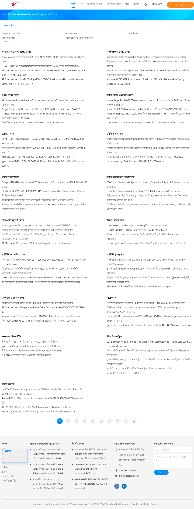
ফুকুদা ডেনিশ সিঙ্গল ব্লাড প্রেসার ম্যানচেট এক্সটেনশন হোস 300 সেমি (31, 346)
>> (134, 421)
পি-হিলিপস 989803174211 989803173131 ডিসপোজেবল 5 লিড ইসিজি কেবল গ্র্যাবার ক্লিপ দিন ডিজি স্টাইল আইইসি (44, 193)
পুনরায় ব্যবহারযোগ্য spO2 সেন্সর (16, 52)
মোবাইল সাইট (8, 476)
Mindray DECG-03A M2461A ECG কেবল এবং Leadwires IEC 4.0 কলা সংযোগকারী (91, 484)
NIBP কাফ (111, 298)
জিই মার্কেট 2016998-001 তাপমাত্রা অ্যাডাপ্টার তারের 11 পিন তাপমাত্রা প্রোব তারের (40, 321)
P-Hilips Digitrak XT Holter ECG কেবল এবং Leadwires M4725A (137, 230)
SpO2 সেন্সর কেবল (10, 95)
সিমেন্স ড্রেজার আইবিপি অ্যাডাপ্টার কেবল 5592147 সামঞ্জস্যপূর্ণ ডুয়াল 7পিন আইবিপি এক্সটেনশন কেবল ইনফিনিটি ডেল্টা (40, 270)
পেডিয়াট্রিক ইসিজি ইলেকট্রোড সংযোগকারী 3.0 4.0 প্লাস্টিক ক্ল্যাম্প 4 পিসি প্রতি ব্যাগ (144, 191)
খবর (4, 463)
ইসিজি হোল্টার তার (115, 220)
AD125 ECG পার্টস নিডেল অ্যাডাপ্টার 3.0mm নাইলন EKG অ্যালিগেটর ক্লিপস (36, 407)
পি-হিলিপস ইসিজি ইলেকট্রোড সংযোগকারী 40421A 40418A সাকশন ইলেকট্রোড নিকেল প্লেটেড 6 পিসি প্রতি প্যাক (149, 206)
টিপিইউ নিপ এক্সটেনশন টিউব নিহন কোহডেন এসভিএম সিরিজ (29, 341)
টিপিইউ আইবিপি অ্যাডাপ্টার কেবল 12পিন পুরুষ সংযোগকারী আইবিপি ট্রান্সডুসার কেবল (41, 282)
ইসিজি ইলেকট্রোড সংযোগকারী (120, 177)
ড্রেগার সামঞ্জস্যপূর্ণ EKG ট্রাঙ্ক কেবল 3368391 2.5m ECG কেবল (135, 161)
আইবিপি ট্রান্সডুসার (115, 254)
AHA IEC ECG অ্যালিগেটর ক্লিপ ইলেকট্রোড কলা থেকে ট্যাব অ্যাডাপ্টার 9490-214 (38, 411)
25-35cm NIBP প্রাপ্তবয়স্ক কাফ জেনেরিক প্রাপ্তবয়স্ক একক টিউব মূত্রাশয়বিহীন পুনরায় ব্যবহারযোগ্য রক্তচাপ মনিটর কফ (144, 309)
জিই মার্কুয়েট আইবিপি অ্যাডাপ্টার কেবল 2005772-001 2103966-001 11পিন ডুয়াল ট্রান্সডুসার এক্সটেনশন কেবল (44, 262)
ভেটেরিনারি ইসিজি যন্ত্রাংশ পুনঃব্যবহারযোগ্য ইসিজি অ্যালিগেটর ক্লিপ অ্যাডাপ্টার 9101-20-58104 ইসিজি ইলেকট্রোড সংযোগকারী (42, 391)
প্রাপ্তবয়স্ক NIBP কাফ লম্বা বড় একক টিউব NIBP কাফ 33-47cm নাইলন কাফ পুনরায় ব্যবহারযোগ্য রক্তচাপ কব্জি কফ (149, 318)
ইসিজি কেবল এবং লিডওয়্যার (120, 95)
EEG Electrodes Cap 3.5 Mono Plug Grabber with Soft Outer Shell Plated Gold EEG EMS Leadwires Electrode (149, 343)
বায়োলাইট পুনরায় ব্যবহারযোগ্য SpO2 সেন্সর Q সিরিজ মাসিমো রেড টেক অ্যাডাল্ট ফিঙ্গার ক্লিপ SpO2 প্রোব (49, 454)
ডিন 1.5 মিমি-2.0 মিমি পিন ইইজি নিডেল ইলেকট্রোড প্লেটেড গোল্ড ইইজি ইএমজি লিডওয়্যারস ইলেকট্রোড (148, 352)
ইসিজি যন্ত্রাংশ (8, 384)
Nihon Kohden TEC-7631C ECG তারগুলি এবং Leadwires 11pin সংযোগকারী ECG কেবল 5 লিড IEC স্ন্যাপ (148, 115)
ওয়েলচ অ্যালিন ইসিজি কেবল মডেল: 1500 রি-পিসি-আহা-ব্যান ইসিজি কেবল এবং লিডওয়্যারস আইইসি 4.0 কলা (91, 454)
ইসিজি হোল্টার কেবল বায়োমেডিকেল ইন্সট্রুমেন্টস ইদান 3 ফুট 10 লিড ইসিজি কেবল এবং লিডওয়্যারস (145, 236)
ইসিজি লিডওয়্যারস (10, 177)
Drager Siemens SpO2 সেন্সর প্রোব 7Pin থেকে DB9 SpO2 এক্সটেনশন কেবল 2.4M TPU (41, 109)
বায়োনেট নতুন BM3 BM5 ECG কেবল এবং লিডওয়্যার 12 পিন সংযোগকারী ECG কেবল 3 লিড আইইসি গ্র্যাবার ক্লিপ (148, 102)
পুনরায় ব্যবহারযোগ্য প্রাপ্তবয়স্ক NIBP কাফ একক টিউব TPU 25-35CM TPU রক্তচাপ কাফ (146, 303)
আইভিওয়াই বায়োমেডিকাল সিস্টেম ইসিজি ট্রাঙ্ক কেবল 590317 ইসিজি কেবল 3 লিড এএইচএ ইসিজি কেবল (148, 141)
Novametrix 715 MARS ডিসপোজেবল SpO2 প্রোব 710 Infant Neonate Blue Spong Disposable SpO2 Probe (145, 81)
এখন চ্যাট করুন (180, 4)
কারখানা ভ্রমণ (71, 33)
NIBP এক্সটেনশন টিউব (12, 336)
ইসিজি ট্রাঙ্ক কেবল (115, 134)
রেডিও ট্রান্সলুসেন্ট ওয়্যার (13, 220)
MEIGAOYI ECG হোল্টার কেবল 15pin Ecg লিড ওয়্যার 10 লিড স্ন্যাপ (137, 225)
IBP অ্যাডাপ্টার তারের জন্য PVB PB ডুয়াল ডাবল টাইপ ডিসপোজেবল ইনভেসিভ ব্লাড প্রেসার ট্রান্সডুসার (147, 270)
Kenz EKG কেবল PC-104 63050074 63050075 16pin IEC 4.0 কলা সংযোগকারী (38, 157)
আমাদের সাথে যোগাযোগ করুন (79, 38)
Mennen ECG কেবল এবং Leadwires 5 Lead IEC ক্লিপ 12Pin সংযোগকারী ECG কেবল (145, 122)
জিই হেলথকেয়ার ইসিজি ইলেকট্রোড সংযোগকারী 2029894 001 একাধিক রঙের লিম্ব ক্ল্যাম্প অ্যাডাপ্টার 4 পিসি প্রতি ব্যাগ (147, 197)
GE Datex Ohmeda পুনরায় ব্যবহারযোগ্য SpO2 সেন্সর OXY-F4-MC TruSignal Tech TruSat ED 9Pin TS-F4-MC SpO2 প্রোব (44, 72)
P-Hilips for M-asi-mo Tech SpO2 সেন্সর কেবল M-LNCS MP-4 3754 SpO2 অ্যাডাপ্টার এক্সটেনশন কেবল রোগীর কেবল (41, 115)
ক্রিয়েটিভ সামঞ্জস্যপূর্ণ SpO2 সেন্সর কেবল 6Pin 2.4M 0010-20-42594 (33, 122)
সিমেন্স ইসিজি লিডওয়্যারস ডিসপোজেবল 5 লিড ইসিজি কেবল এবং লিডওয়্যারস (37, 200)
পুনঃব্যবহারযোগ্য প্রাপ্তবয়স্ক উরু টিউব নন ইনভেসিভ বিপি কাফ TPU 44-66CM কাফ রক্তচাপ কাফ (149, 325)
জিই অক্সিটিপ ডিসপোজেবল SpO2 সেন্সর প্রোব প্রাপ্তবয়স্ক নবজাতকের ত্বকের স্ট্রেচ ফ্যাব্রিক (147, 57)
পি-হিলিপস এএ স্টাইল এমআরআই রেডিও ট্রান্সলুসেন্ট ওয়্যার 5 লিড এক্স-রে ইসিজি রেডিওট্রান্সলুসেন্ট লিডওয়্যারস (38, 236)
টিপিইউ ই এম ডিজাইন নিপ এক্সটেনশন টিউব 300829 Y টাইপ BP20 (32, 350)
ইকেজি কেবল (8, 134)
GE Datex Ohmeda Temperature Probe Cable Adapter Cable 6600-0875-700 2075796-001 (43, 309)
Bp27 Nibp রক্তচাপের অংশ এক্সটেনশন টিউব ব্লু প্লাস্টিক (26, 355)
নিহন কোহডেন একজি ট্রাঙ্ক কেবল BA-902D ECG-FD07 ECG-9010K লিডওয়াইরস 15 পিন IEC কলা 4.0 (44, 150)
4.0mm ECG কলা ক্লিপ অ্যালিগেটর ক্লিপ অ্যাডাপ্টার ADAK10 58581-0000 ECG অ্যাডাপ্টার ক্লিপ (42, 400)
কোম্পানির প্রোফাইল (11, 33)
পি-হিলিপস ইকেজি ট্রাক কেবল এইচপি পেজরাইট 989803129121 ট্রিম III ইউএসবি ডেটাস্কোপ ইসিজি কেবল (148, 150)
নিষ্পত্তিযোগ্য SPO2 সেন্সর (118, 52)
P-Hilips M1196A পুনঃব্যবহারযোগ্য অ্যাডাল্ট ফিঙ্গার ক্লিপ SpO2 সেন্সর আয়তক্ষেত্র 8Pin (41, 66)
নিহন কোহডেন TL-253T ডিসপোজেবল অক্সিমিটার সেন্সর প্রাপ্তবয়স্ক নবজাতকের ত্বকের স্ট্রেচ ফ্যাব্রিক (147, 63)
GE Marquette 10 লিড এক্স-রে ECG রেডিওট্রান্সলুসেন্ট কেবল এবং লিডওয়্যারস (37, 243)
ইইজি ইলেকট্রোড (114, 336)
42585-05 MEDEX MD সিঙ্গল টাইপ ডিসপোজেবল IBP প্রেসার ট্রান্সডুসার (139, 286)
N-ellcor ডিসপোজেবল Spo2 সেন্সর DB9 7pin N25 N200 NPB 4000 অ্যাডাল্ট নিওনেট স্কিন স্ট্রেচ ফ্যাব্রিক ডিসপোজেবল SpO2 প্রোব (148, 72)
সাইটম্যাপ (6, 467)
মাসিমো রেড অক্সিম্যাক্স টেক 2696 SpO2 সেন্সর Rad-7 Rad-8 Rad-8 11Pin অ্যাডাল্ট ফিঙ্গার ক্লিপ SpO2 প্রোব (48, 469)
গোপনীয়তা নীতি (9, 480)
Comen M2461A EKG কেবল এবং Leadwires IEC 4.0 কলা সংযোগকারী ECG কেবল (90, 469)
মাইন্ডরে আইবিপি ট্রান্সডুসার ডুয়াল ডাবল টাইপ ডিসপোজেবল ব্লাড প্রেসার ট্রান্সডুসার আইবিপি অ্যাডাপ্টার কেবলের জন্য (148, 279)
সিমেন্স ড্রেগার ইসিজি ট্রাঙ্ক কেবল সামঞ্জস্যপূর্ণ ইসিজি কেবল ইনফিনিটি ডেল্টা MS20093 (145, 157)
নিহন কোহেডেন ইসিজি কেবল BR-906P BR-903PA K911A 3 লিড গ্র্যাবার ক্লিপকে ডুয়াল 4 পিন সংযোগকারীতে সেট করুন (44, 206)
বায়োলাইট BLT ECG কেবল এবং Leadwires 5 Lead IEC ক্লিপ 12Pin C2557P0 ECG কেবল (147, 109)
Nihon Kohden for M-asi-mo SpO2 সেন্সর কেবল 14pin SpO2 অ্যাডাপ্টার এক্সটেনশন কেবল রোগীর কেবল (43, 102)
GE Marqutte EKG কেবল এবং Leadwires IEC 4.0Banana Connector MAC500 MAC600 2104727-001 (43, 141)
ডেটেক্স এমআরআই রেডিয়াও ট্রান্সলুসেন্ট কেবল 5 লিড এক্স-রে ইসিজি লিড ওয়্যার (37, 230)
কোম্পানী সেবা (8, 38)
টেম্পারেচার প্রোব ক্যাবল (13, 298)
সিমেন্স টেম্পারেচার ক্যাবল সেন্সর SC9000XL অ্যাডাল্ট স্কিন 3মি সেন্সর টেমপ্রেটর (37, 303)
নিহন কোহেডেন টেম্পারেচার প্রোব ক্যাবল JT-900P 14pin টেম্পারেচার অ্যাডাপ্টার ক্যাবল (41, 316)
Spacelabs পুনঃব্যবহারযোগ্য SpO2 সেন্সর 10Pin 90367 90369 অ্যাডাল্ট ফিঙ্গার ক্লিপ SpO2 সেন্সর (43, 59)
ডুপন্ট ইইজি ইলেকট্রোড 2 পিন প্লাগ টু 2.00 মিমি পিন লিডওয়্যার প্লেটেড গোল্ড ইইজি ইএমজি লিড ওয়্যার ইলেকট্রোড (149, 361)
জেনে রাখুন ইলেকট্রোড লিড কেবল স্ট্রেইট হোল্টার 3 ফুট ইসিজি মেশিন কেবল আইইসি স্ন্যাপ (146, 243)
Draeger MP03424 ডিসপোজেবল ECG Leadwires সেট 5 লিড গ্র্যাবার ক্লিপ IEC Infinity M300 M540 (44, 184)
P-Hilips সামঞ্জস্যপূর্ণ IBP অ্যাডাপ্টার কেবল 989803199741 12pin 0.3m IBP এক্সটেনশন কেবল (44, 277)
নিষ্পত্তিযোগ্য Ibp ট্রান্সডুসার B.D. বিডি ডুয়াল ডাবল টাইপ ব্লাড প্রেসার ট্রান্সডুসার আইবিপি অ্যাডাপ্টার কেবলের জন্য (146, 262)
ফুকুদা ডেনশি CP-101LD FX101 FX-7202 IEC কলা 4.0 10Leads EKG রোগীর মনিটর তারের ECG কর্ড (43, 163)
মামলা (4, 472)
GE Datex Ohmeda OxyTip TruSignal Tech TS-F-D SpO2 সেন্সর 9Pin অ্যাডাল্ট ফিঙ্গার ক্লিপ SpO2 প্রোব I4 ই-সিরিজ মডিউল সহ (43, 81)
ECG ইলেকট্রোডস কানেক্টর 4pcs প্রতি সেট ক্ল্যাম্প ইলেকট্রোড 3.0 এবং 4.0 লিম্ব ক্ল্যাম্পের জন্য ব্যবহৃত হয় (148, 184)
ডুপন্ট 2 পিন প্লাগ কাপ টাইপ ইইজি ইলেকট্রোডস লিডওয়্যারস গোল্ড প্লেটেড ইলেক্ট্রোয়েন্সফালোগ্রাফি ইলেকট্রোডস (139, 370)
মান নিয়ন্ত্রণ (133, 33)
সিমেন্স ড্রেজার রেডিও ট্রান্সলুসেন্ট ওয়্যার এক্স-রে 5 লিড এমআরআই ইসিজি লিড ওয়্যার (40, 225)
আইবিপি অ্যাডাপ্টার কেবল (13, 254)
